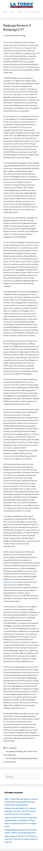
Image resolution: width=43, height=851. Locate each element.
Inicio (5, 12)
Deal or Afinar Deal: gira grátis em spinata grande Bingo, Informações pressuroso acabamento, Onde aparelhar (21, 802)
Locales (12, 12)
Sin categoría (11, 748)
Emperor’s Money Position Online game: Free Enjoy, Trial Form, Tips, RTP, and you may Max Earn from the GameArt (20, 811)
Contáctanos (35, 12)
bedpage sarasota (10, 582)
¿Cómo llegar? (22, 12)
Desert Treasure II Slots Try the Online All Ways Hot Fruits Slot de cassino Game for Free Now (21, 839)
